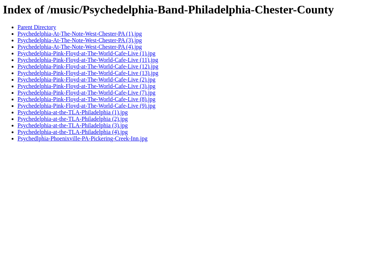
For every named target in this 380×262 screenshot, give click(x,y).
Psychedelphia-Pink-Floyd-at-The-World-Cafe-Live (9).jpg (86, 106)
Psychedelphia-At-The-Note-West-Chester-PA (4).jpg (79, 47)
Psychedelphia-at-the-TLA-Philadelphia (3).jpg (72, 125)
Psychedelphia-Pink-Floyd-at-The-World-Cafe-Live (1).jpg (86, 53)
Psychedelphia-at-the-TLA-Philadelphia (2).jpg (72, 119)
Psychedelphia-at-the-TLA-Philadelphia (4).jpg (72, 132)
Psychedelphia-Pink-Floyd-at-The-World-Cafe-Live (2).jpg (86, 79)
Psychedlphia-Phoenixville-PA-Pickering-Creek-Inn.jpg (82, 138)
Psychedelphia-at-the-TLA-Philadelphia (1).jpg (72, 112)
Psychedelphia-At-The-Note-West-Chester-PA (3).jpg (79, 40)
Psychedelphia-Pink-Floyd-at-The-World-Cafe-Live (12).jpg (87, 66)
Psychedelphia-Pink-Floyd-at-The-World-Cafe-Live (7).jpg (86, 93)
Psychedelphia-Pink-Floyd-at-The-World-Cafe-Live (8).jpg (86, 99)
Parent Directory (36, 27)
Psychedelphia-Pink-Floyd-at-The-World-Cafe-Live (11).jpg (87, 60)
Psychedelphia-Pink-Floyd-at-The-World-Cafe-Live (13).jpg (87, 73)
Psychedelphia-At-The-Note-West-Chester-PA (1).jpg (79, 34)
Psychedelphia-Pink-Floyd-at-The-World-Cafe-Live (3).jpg (86, 86)
